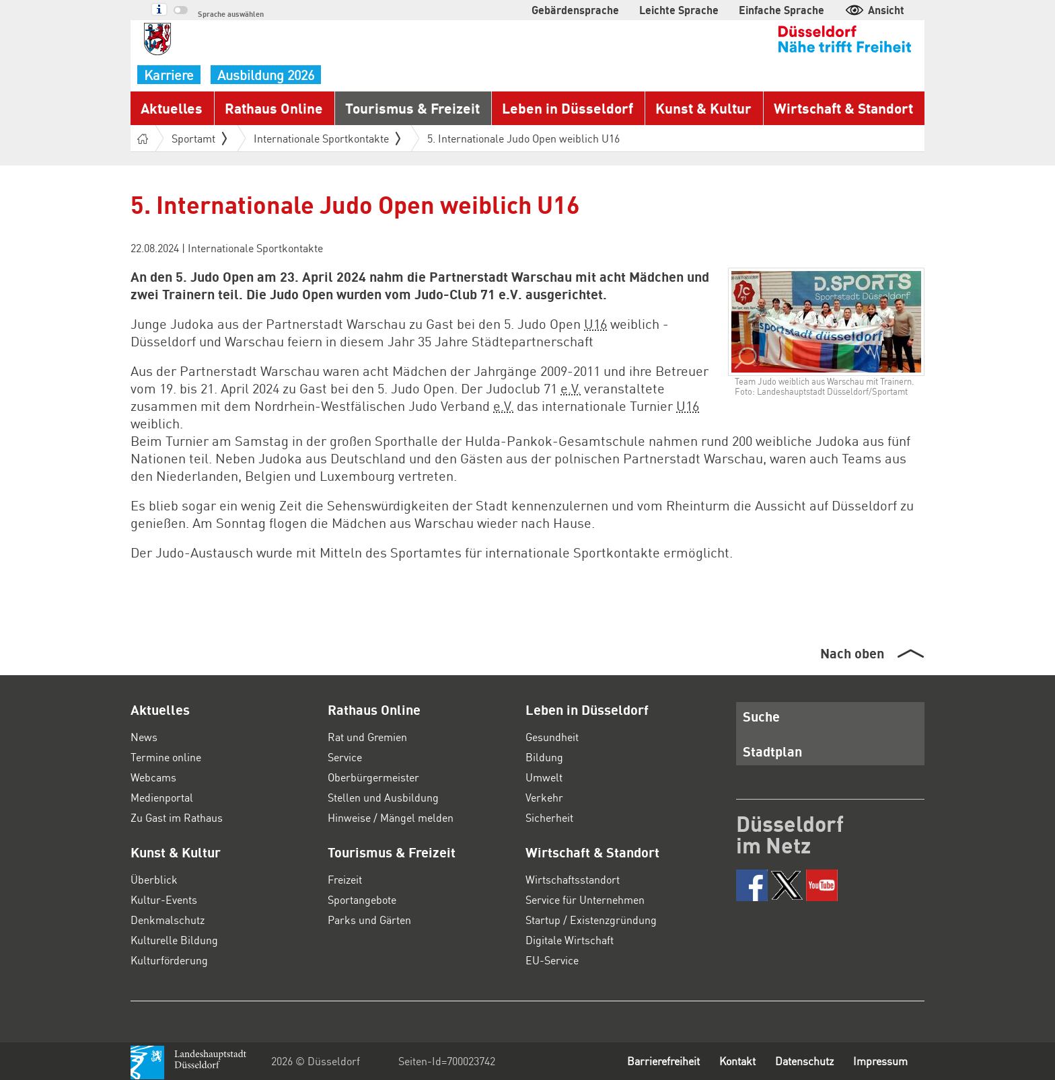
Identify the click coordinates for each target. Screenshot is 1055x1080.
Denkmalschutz (168, 920)
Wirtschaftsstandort (572, 879)
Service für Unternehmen (585, 899)
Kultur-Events (164, 899)
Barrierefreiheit (663, 1061)
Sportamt (199, 138)
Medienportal (162, 797)
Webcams (153, 777)
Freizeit (345, 879)
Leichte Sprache (679, 10)
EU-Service (552, 960)
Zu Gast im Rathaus (177, 817)
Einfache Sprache (781, 10)
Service (345, 757)
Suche (761, 716)
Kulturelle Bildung (174, 940)
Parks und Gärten (369, 920)
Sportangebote (362, 899)
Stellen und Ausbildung (383, 797)
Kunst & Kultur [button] (703, 108)
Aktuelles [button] (172, 108)
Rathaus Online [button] (274, 108)
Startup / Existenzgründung (591, 920)
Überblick (154, 879)
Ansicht (874, 10)
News (144, 737)
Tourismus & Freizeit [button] (412, 108)
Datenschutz (804, 1061)
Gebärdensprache (575, 10)
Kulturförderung (169, 960)
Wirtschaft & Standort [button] (843, 108)
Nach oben (852, 653)
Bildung (544, 757)
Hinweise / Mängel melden (390, 817)
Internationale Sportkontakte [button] (327, 138)
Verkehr (544, 797)
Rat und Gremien (367, 737)
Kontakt (737, 1061)
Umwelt (543, 777)
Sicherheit (549, 817)
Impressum (880, 1061)
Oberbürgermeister (373, 777)
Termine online (166, 757)
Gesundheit (552, 737)
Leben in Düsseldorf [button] (567, 108)
